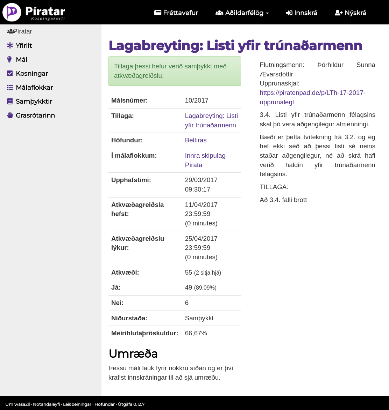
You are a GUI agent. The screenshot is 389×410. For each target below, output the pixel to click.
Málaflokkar (28, 87)
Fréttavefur (176, 13)
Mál (15, 60)
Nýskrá (350, 13)
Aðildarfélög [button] (242, 13)
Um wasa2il (17, 404)
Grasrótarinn (29, 115)
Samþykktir (27, 101)
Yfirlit (17, 46)
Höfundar (104, 404)
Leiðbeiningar (77, 404)
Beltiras (196, 140)
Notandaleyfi (46, 404)
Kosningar (25, 73)
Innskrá (301, 13)
